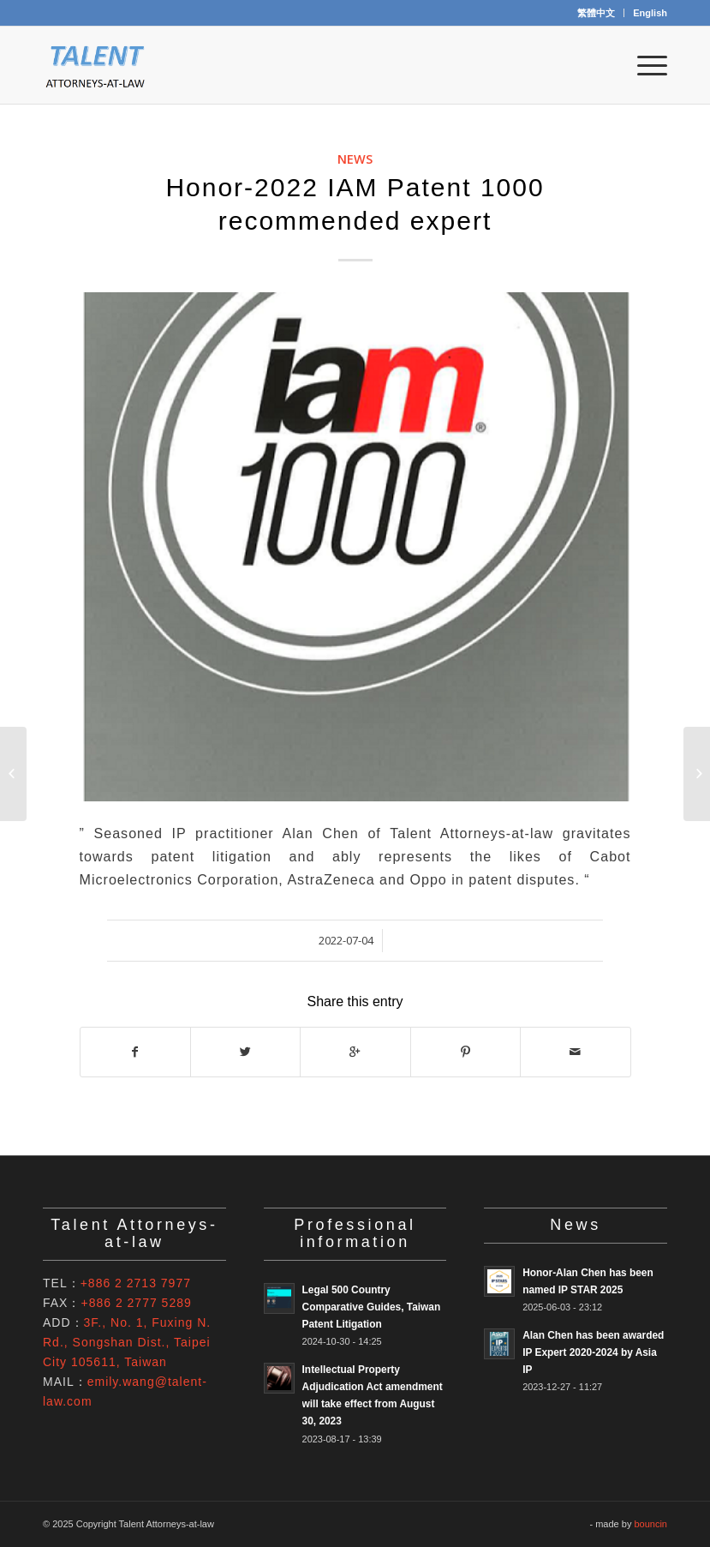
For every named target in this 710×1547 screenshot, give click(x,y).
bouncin (650, 1524)
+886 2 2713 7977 (136, 1283)
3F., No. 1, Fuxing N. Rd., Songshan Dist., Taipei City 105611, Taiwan (127, 1342)
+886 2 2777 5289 (136, 1303)
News (355, 159)
